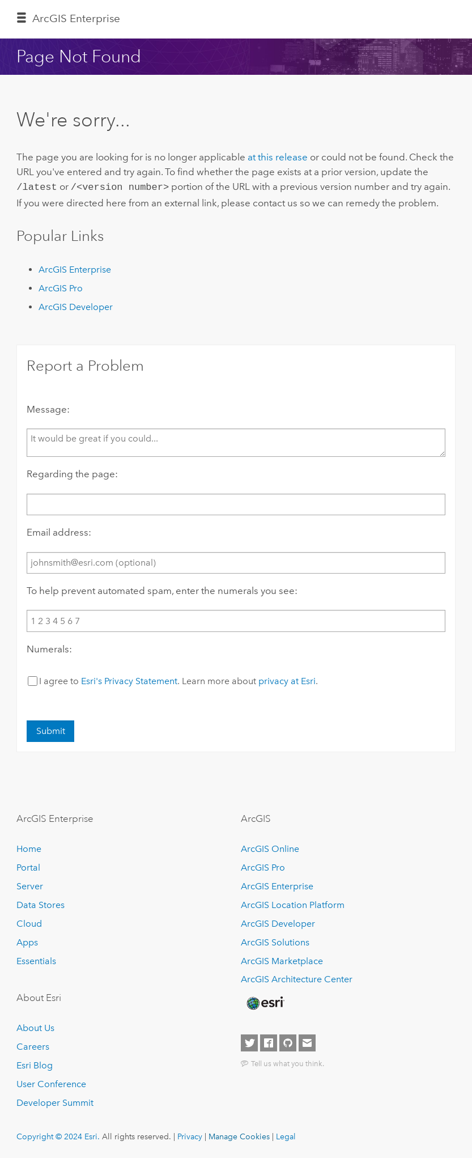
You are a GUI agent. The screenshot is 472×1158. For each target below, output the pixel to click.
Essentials (36, 960)
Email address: (59, 531)
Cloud (29, 922)
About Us (35, 1026)
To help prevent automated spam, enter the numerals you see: (162, 589)
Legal (286, 1135)
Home (28, 847)
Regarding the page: (72, 472)
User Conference (51, 1083)
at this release (278, 157)
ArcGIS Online (270, 847)
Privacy (189, 1135)
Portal (28, 866)
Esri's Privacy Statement (129, 680)
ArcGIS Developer (76, 305)
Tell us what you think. (287, 1062)
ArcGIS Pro (61, 287)
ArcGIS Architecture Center (296, 978)
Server (29, 885)
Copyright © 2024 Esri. (58, 1135)
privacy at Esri (287, 680)
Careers (32, 1045)
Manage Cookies (239, 1135)
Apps (27, 941)
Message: (48, 408)
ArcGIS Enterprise (76, 18)
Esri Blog (34, 1064)
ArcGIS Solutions (275, 941)
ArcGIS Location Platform (293, 903)
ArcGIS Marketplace (282, 960)
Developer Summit (54, 1101)
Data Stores (40, 903)
